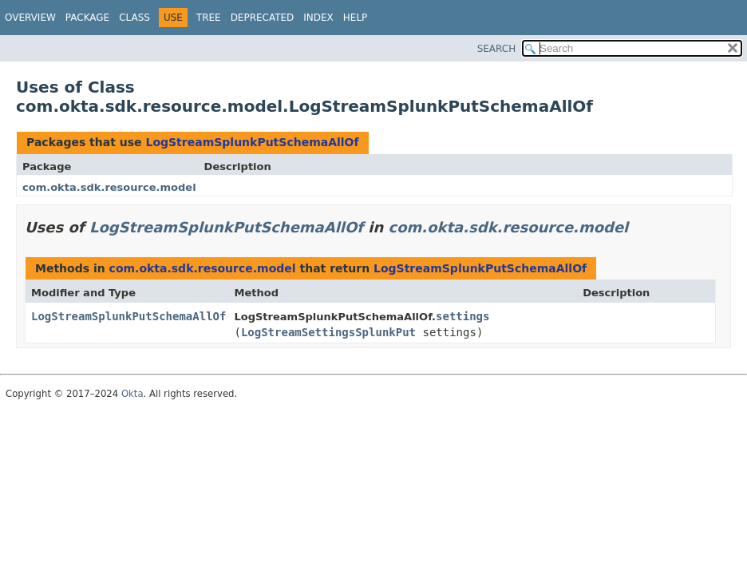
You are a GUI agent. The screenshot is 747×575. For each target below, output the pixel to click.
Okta (132, 393)
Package (87, 17)
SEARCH (496, 48)
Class (134, 17)
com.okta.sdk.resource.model (109, 187)
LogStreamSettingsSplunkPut (328, 332)
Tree (208, 17)
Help (355, 17)
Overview (30, 17)
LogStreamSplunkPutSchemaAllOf (251, 142)
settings (462, 316)
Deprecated (262, 17)
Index (318, 17)
